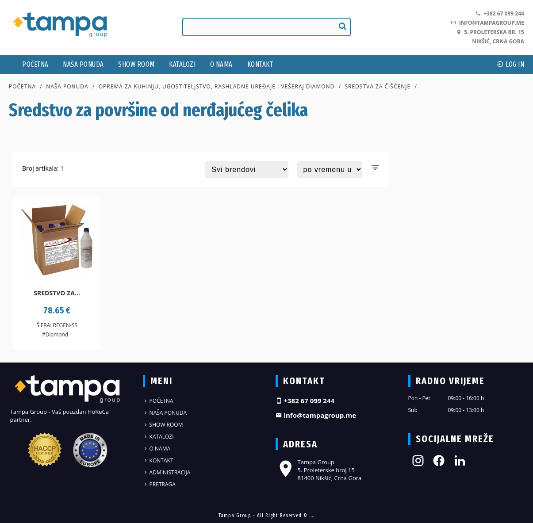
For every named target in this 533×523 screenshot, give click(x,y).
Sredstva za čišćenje (377, 86)
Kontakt (260, 64)
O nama (221, 64)
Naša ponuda (83, 64)
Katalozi (182, 64)
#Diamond (55, 334)
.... (311, 515)
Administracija (167, 472)
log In (510, 64)
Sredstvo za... (57, 293)
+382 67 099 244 (499, 13)
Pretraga (159, 484)
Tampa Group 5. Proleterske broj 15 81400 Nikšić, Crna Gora (319, 470)
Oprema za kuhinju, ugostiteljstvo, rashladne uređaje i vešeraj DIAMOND (217, 86)
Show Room (136, 64)
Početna (35, 64)
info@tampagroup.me (487, 23)
